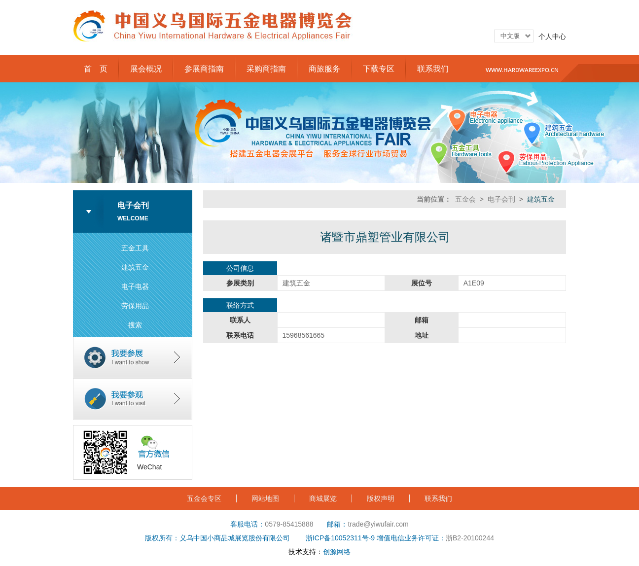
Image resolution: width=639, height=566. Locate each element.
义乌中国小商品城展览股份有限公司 (234, 538)
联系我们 (433, 69)
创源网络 (337, 552)
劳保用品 (135, 306)
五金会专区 (204, 498)
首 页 (95, 69)
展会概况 (146, 69)
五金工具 (135, 248)
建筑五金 (135, 267)
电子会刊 (501, 199)
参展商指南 (204, 69)
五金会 (465, 199)
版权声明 (380, 498)
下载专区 (378, 69)
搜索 (135, 325)
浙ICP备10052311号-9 (340, 538)
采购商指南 (266, 69)
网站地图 (265, 498)
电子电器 (135, 286)
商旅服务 (324, 69)
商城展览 (323, 498)
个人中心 (552, 36)
